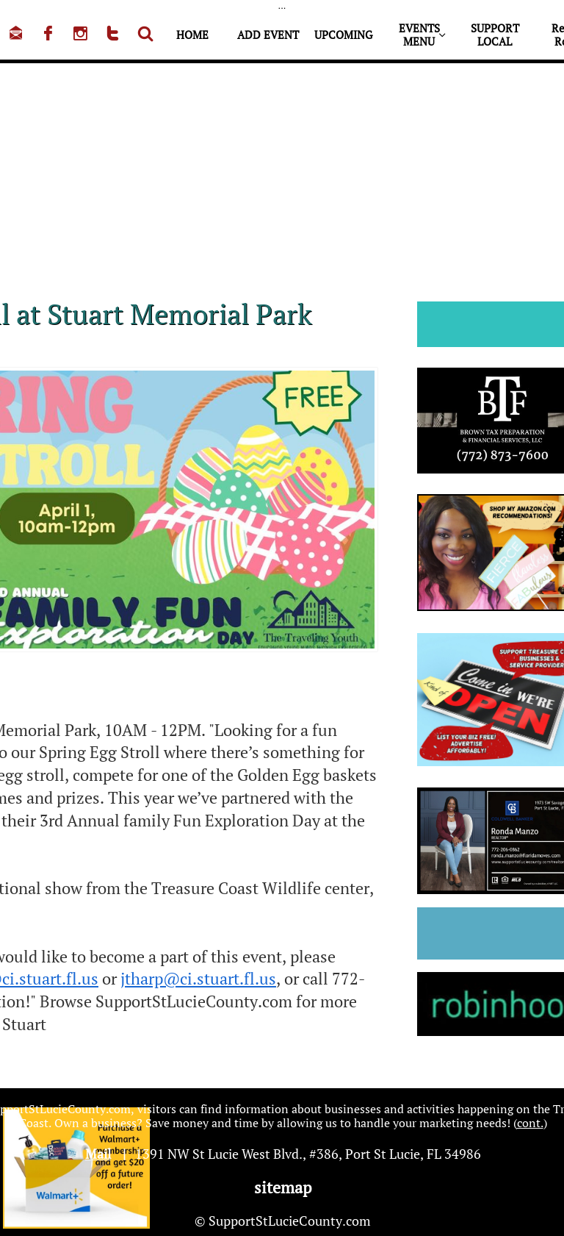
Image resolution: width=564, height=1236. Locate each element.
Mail (98, 1153)
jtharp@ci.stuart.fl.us (198, 978)
